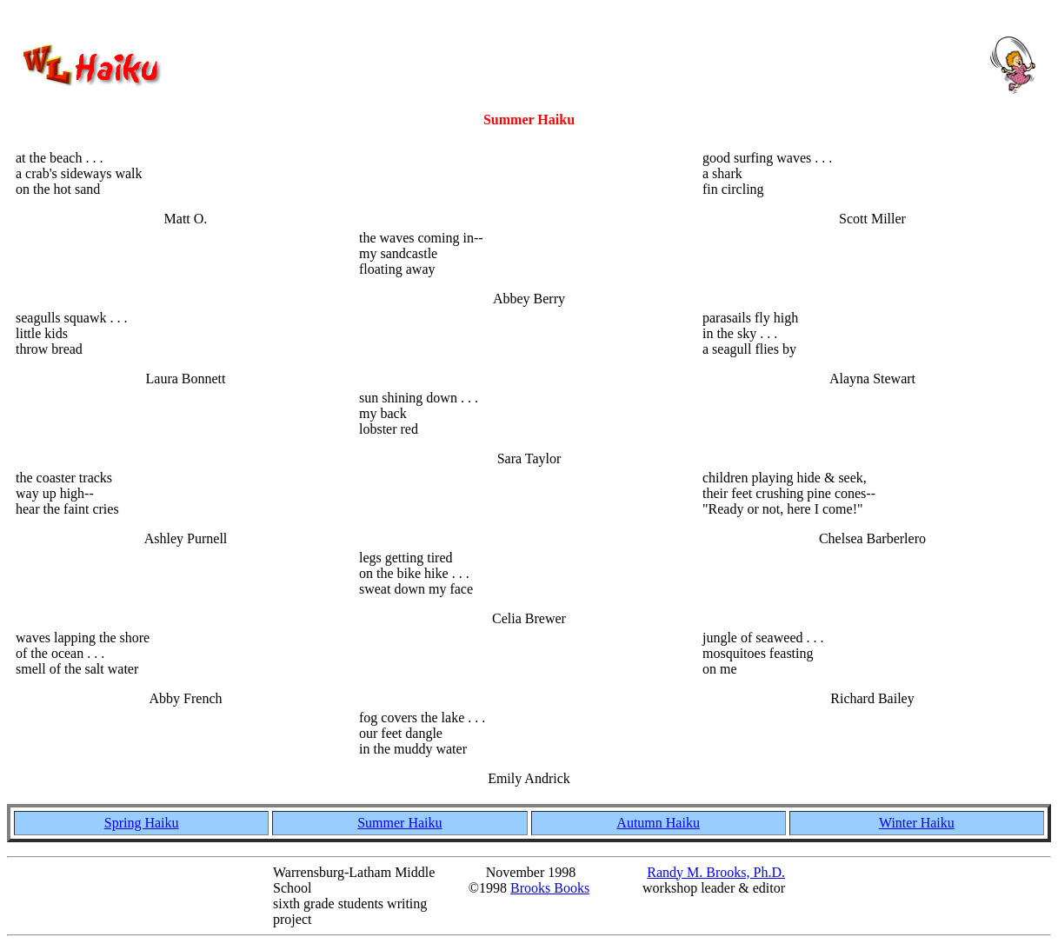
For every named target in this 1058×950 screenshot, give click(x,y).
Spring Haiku (141, 822)
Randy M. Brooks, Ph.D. (716, 872)
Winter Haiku (917, 822)
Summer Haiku (399, 822)
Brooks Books (549, 887)
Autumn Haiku (658, 822)
